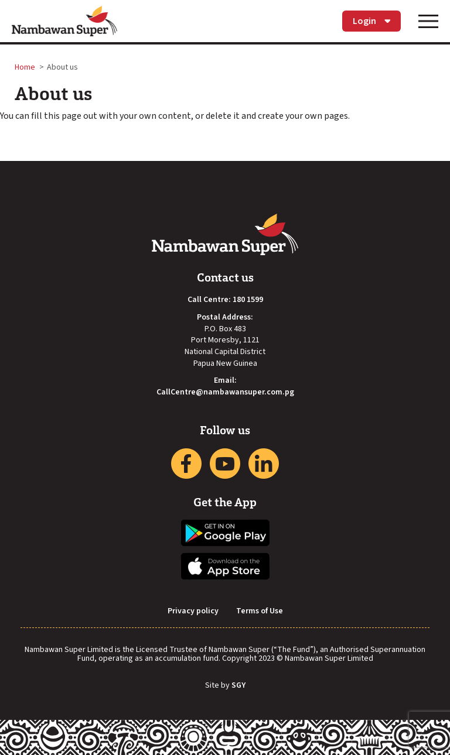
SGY (238, 686)
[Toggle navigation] (428, 21)
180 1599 (248, 300)
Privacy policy (193, 611)
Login (371, 21)
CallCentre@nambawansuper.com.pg (225, 392)
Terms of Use (259, 611)
